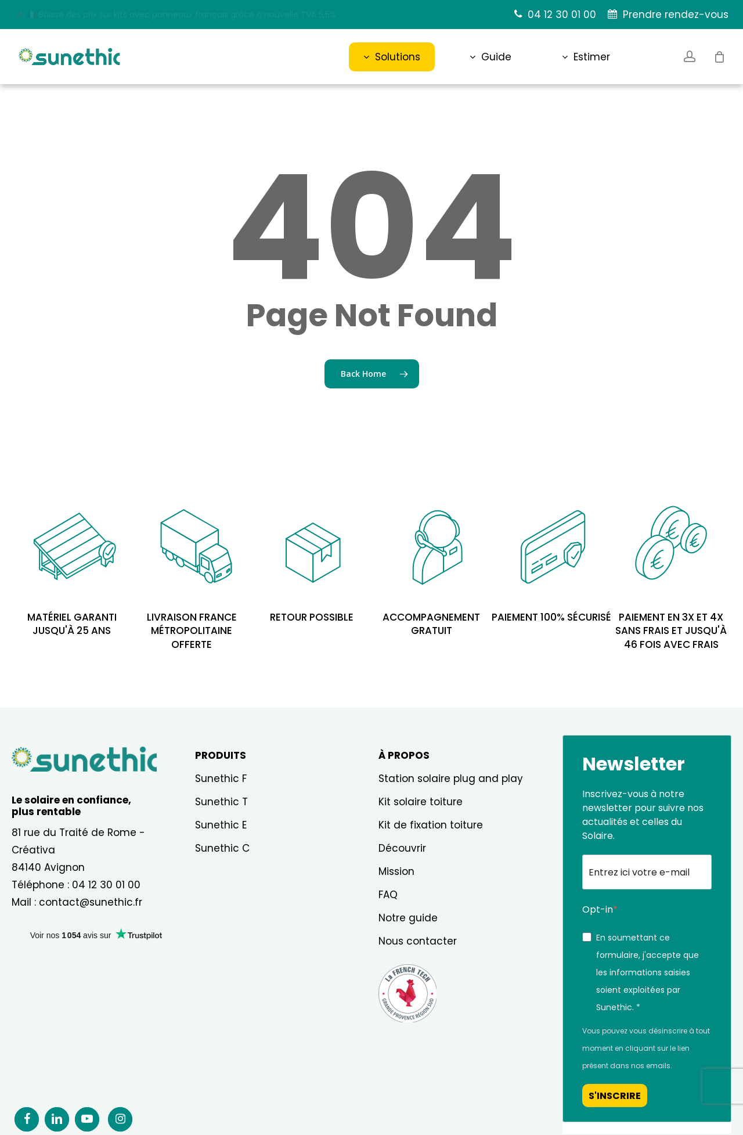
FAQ (388, 895)
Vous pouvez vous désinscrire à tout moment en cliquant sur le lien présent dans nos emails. (646, 1048)
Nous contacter (417, 941)
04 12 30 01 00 (106, 885)
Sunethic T (221, 802)
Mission (396, 871)
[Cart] (719, 57)
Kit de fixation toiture (430, 825)
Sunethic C (222, 848)
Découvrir (402, 848)
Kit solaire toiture (420, 802)
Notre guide (408, 918)
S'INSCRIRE (615, 1095)
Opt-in (597, 909)
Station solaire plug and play (450, 779)
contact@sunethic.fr (90, 902)
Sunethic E (221, 825)
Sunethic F (221, 779)
